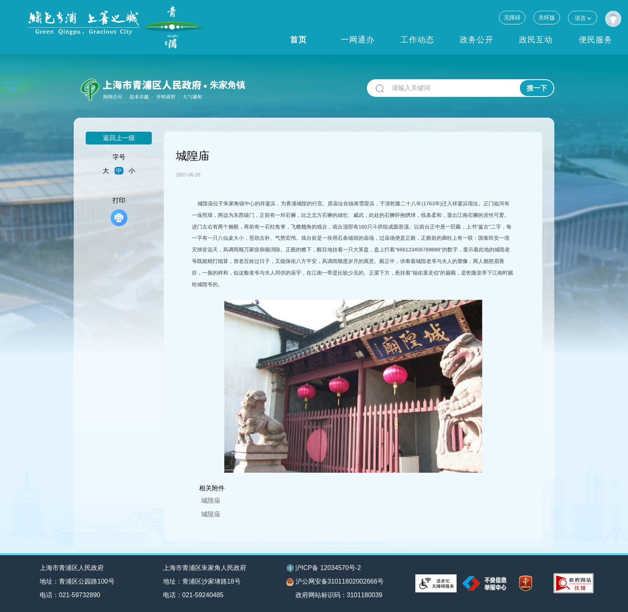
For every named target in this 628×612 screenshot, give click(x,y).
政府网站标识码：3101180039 (339, 595)
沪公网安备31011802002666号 (335, 582)
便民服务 (595, 39)
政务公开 (476, 39)
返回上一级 (119, 137)
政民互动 (536, 39)
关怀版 (546, 17)
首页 (298, 39)
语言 (582, 17)
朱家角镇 (227, 85)
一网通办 (357, 39)
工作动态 (417, 39)
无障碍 (512, 17)
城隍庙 (210, 500)
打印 (119, 211)
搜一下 (537, 88)
